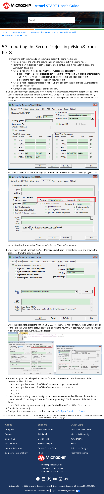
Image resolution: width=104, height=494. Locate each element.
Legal (55, 490)
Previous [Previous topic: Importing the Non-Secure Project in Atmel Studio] (9, 35)
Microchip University (80, 434)
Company (9, 429)
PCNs (40, 453)
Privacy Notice (45, 490)
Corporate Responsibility (16, 453)
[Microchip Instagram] (60, 479)
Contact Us (10, 438)
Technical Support (46, 443)
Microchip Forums (46, 429)
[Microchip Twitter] (49, 479)
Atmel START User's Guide (57, 6)
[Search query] (51, 20)
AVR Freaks (43, 434)
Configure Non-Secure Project (71, 411)
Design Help (43, 438)
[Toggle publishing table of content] (26, 35)
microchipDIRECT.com (81, 429)
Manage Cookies (66, 490)
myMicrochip (77, 438)
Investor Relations (13, 448)
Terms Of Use (32, 490)
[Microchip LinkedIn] (43, 479)
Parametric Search (79, 453)
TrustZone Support (18, 32)
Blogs (73, 443)
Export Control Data (47, 448)
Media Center (11, 443)
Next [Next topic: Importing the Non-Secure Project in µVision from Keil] (17, 35)
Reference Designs (79, 448)
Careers (8, 434)
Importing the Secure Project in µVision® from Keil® (52, 32)
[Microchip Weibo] (66, 479)
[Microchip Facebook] (38, 479)
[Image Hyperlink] (55, 479)
